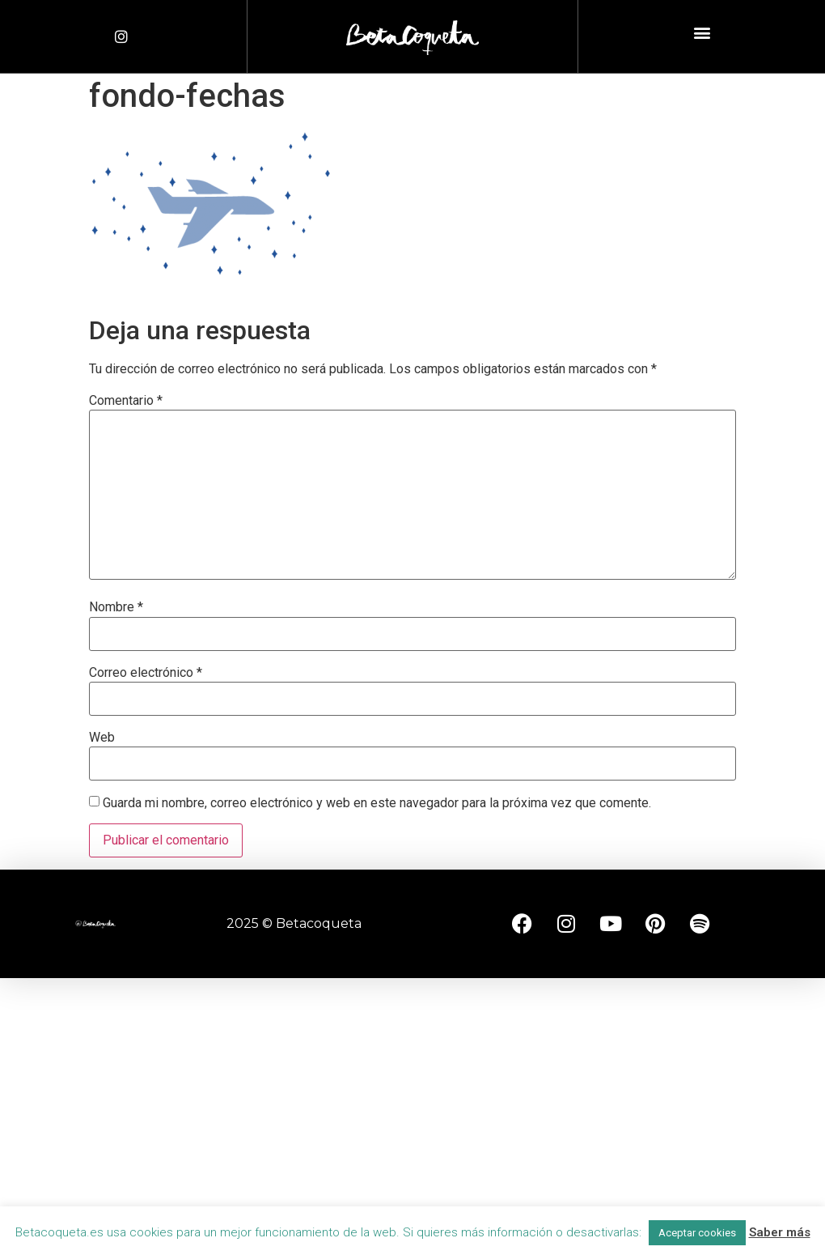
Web (102, 737)
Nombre (116, 607)
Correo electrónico (145, 672)
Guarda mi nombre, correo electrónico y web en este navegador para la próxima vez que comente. (377, 803)
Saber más (779, 1232)
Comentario (126, 400)
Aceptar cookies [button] (697, 1233)
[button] (701, 32)
